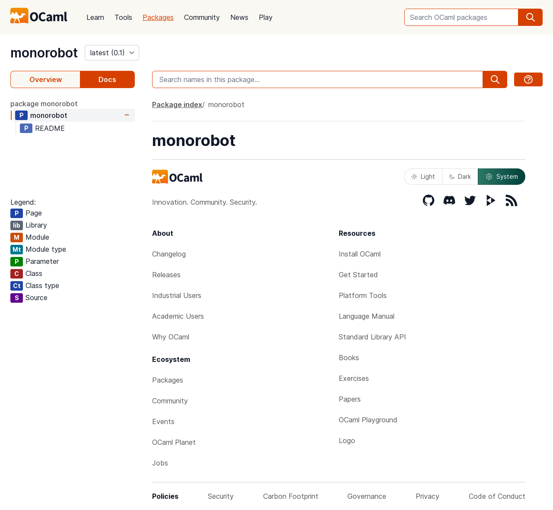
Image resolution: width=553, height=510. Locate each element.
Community (202, 17)
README (50, 128)
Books (349, 357)
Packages (158, 17)
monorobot (44, 52)
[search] (530, 17)
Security (221, 496)
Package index (177, 104)
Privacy (427, 496)
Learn (95, 17)
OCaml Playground (368, 419)
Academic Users (178, 316)
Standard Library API (372, 337)
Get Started (358, 274)
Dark (460, 176)
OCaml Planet (174, 442)
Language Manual (366, 316)
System (501, 177)
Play (266, 17)
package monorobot (44, 103)
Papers (350, 399)
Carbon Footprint (290, 496)
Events (163, 421)
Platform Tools (363, 295)
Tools (123, 17)
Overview (45, 79)
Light (423, 176)
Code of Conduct (497, 496)
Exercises (354, 378)
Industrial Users (176, 295)
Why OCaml (170, 337)
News (239, 17)
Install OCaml (360, 254)
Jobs (160, 463)
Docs (107, 79)
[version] (112, 52)
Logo (347, 440)
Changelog (169, 254)
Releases (166, 274)
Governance (366, 496)
